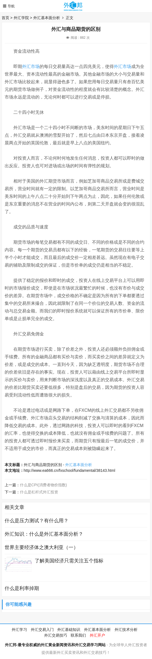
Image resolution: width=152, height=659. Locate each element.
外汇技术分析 (126, 629)
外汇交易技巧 (55, 635)
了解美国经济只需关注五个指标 (69, 560)
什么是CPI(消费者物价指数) (43, 485)
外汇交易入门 (42, 629)
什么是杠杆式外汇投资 (39, 492)
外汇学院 (21, 18)
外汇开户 (97, 635)
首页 (5, 18)
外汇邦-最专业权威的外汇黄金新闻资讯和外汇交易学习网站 (55, 645)
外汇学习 (19, 629)
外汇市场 (31, 66)
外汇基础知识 (68, 629)
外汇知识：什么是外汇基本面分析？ (44, 534)
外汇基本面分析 (46, 18)
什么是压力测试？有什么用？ (36, 520)
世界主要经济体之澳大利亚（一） (41, 547)
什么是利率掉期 (22, 588)
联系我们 (78, 635)
